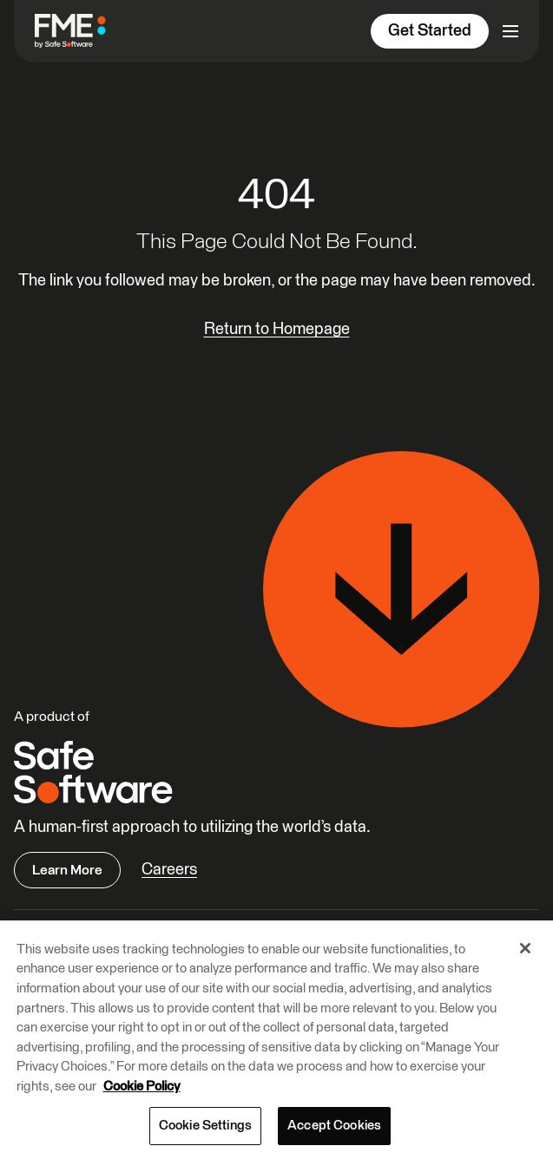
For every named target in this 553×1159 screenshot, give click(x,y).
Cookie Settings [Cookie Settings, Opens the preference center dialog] (205, 1125)
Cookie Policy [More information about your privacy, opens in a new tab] (142, 1086)
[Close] (525, 948)
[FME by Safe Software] (77, 31)
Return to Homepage (277, 329)
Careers (169, 869)
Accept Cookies (334, 1125)
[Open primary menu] (510, 31)
